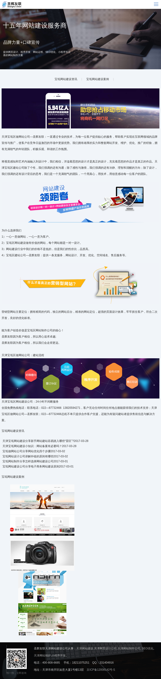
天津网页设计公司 (105, 648)
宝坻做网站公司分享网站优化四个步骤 (26, 451)
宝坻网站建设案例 (97, 79)
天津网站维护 (42, 655)
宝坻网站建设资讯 (66, 79)
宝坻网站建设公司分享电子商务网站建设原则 (30, 466)
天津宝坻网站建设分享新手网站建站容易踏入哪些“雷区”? (38, 440)
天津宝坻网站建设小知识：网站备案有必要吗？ (32, 446)
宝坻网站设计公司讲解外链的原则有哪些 (27, 456)
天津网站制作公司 (129, 648)
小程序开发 (59, 655)
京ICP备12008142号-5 (101, 669)
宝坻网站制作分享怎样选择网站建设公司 (27, 461)
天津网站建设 (84, 648)
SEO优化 (147, 648)
